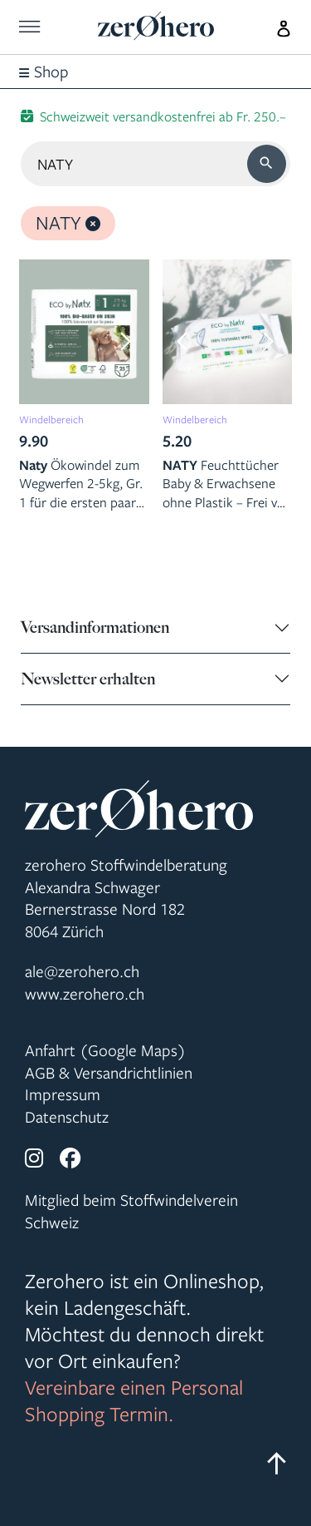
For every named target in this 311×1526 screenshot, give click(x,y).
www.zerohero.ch (84, 993)
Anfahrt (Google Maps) (105, 1050)
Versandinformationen (95, 627)
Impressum (62, 1094)
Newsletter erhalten (88, 679)
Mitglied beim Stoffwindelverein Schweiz (131, 1211)
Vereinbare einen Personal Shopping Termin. (134, 1401)
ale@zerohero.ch (82, 971)
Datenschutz (67, 1116)
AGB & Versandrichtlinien (108, 1072)
